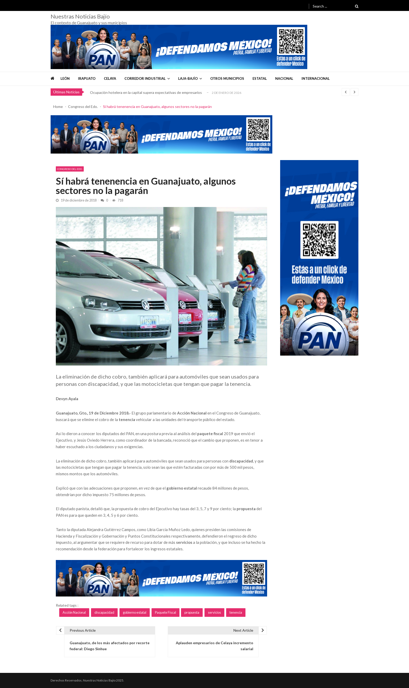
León (65, 78)
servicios (214, 612)
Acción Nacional (74, 612)
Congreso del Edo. (69, 169)
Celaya (110, 78)
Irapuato (86, 78)
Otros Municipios (227, 78)
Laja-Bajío (188, 78)
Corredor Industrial (145, 78)
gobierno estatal (134, 612)
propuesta (191, 612)
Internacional (316, 78)
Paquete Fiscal (165, 612)
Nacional (284, 78)
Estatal (259, 78)
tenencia (236, 612)
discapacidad (104, 612)
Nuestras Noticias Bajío (80, 16)
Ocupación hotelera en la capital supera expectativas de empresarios (146, 92)
